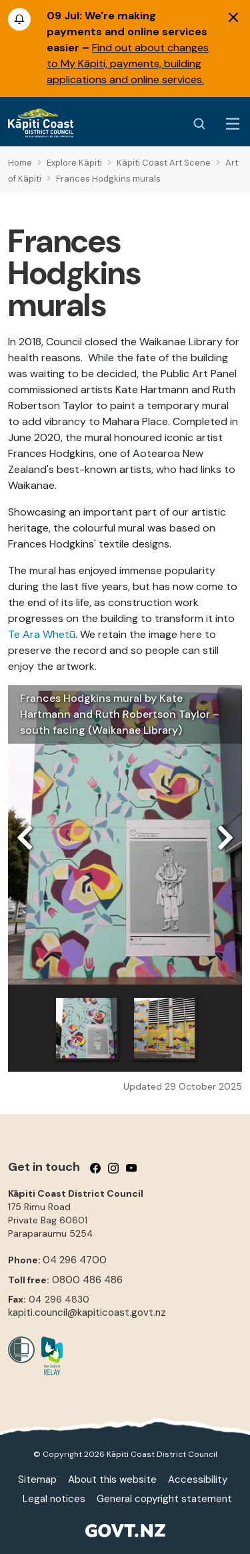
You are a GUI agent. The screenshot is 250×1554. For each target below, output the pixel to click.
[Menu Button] (232, 123)
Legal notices (54, 1498)
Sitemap (37, 1479)
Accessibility (197, 1479)
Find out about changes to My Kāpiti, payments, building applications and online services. (128, 63)
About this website (112, 1479)
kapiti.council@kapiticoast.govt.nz (87, 1312)
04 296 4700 (75, 1260)
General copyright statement (164, 1498)
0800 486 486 (87, 1280)
